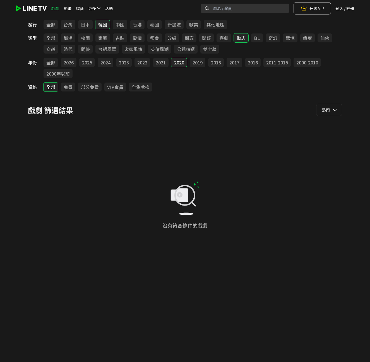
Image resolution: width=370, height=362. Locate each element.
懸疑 (206, 38)
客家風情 (133, 49)
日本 (85, 24)
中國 (120, 24)
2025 (87, 62)
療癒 (307, 38)
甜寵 (189, 38)
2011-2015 (277, 62)
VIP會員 (115, 87)
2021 (161, 62)
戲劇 (55, 8)
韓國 (102, 24)
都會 (154, 38)
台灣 (68, 24)
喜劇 (223, 38)
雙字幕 (210, 49)
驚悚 (290, 38)
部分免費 (90, 87)
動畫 (67, 8)
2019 (198, 62)
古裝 (120, 38)
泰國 (154, 24)
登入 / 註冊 (344, 8)
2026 (69, 62)
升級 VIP (312, 8)
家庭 (102, 38)
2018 (216, 62)
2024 (105, 62)
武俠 (85, 49)
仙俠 (324, 38)
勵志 (241, 38)
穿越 (50, 49)
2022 (142, 62)
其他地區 (215, 24)
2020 (179, 62)
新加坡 (174, 24)
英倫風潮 (160, 49)
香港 (137, 24)
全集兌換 (141, 87)
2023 (124, 62)
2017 (234, 62)
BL (257, 38)
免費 (68, 87)
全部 (50, 24)
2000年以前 (58, 73)
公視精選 (186, 49)
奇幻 (272, 38)
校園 (85, 38)
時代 (68, 49)
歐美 (193, 24)
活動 (109, 8)
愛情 (137, 38)
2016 (253, 62)
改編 (171, 38)
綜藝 (80, 8)
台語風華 (107, 49)
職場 (68, 38)
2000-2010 (307, 62)
